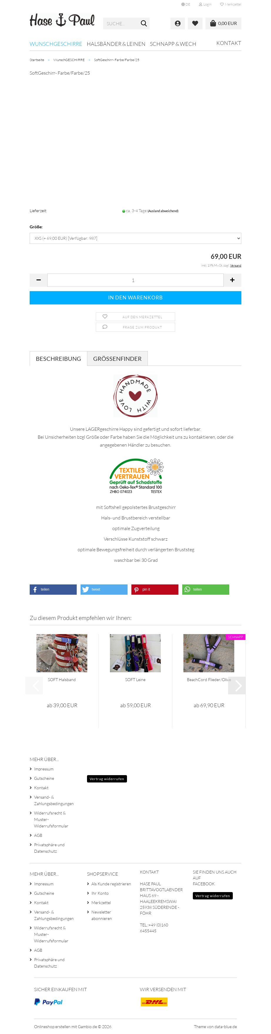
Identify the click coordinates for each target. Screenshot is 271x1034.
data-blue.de (226, 1026)
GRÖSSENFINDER (117, 358)
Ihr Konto (100, 893)
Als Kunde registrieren (111, 883)
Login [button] (205, 4)
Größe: (36, 226)
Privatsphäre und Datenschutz (49, 848)
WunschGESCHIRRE (56, 44)
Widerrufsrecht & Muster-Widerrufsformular (51, 819)
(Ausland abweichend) (163, 211)
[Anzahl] (135, 280)
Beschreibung (58, 358)
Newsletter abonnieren (101, 915)
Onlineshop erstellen (52, 1026)
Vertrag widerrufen (107, 779)
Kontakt (228, 43)
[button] (186, 4)
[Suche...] (144, 24)
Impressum (43, 768)
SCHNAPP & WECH (173, 44)
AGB (38, 835)
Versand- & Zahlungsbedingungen (54, 800)
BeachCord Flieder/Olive (209, 679)
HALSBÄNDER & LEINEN (116, 44)
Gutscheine (44, 778)
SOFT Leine (135, 679)
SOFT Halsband (62, 679)
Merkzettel (230, 4)
